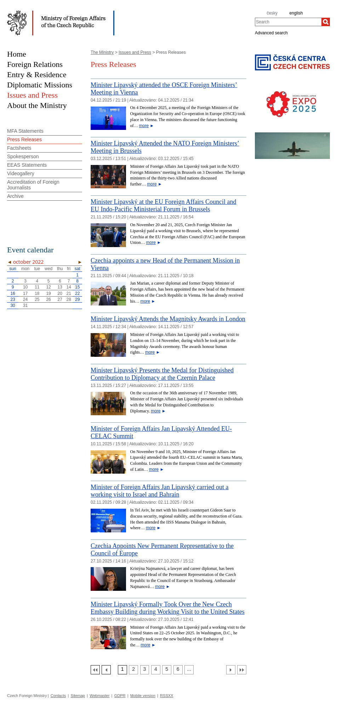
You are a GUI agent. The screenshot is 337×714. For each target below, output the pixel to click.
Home (16, 54)
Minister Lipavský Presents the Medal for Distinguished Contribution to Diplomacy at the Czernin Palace (162, 374)
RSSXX (166, 695)
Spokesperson (23, 156)
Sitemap (78, 695)
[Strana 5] (166, 669)
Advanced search (271, 32)
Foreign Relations (35, 64)
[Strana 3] (144, 669)
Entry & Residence (36, 74)
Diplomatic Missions (39, 84)
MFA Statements (25, 131)
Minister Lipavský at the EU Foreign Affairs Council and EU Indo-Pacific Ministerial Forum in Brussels (163, 205)
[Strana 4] (155, 669)
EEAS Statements (27, 165)
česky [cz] (272, 13)
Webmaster (99, 695)
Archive (15, 196)
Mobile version (142, 695)
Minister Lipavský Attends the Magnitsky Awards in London (168, 318)
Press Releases (24, 139)
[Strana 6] (178, 669)
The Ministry (102, 52)
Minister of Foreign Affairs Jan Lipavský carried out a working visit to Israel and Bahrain (160, 491)
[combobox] (288, 22)
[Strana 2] (133, 669)
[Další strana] (230, 669)
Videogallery (20, 173)
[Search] (325, 22)
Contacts (58, 695)
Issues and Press (135, 52)
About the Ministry (37, 105)
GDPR (120, 695)
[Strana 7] (189, 669)
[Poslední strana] (241, 669)
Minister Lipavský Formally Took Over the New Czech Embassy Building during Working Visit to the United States (168, 608)
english (296, 13)
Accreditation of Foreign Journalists (33, 184)
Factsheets (19, 148)
